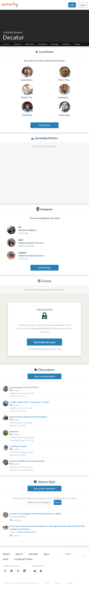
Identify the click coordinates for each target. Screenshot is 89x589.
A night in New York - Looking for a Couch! (29, 402)
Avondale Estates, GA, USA (22, 440)
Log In (83, 5)
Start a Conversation (44, 376)
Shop (5, 559)
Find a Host (44, 125)
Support (33, 554)
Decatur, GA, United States (22, 470)
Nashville (29, 44)
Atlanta (17, 44)
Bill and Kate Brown (27, 532)
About (6, 554)
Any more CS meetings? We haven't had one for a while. (35, 513)
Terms (47, 583)
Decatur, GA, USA (17, 411)
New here (14, 431)
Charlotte (42, 44)
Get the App (44, 267)
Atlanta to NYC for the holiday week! (27, 461)
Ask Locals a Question (44, 488)
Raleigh (54, 44)
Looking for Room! (18, 446)
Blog (46, 554)
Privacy (58, 583)
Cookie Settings (23, 559)
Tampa (77, 44)
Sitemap (69, 583)
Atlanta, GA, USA (17, 396)
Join (72, 5)
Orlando (66, 44)
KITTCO (22, 516)
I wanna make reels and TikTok (24, 387)
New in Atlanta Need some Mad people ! (28, 417)
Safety (19, 554)
